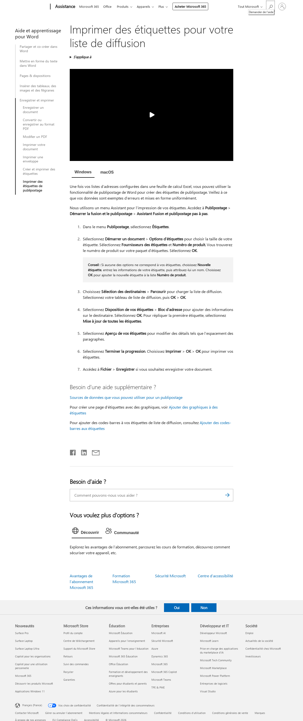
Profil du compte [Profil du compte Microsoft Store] (73, 633)
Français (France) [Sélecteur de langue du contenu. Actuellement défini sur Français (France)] (32, 705)
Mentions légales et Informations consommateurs (118, 713)
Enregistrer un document (33, 109)
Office (108, 6)
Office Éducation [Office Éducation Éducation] (118, 664)
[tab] (83, 173)
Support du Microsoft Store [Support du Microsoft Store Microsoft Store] (79, 648)
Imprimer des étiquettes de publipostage (33, 186)
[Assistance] (65, 6)
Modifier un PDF (35, 136)
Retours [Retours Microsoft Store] (68, 656)
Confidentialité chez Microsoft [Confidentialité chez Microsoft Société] (263, 648)
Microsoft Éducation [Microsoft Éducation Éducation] (120, 633)
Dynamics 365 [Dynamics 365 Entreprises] (159, 656)
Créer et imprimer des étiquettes (39, 171)
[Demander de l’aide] (270, 6)
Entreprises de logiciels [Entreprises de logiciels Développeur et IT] (213, 683)
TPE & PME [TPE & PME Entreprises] (158, 687)
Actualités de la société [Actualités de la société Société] (259, 641)
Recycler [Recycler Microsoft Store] (68, 672)
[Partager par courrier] (93, 451)
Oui (177, 607)
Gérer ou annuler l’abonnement (63, 713)
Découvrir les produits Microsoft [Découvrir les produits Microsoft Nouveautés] (34, 683)
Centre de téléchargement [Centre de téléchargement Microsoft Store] (79, 641)
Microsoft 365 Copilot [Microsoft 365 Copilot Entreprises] (164, 672)
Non (203, 607)
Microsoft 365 (89, 6)
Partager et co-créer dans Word (38, 48)
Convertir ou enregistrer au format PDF (38, 124)
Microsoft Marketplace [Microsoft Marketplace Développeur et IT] (213, 668)
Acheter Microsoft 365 (194, 6)
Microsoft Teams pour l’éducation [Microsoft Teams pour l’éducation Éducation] (128, 648)
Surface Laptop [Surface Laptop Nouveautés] (24, 641)
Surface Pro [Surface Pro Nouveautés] (21, 633)
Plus (165, 6)
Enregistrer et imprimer (37, 100)
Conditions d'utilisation (192, 713)
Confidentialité (163, 713)
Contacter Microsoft (27, 713)
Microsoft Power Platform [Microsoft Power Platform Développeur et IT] (215, 676)
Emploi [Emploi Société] (249, 633)
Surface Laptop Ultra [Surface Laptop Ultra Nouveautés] (27, 648)
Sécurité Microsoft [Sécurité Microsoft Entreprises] (162, 641)
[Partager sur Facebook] (73, 451)
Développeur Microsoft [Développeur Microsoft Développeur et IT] (213, 633)
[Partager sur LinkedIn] (82, 451)
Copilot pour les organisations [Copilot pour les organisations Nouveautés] (33, 656)
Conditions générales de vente (230, 713)
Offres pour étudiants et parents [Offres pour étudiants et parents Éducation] (128, 683)
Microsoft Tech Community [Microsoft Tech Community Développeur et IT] (216, 660)
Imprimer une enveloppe (33, 159)
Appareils (146, 6)
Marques (260, 713)
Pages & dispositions (35, 76)
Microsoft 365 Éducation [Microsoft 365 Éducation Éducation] (123, 656)
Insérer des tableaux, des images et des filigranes (38, 88)
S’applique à (82, 57)
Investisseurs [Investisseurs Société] (253, 656)
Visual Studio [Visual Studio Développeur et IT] (208, 691)
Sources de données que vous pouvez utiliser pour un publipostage (126, 397)
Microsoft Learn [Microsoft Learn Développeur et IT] (209, 641)
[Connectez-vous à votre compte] (282, 6)
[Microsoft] (31, 6)
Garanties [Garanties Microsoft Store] (69, 679)
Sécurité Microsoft (170, 575)
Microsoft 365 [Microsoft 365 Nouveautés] (23, 676)
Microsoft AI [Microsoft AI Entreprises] (158, 633)
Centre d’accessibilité (215, 575)
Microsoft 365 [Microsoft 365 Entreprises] (159, 664)
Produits (124, 6)
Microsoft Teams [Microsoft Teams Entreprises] (161, 679)
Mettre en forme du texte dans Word (38, 63)
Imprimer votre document (34, 147)
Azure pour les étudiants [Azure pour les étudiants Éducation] (123, 691)
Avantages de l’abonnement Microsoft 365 (81, 581)
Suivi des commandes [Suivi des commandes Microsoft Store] (76, 664)
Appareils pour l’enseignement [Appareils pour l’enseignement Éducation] (127, 641)
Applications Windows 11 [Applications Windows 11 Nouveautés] (30, 691)
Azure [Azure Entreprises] (154, 648)
